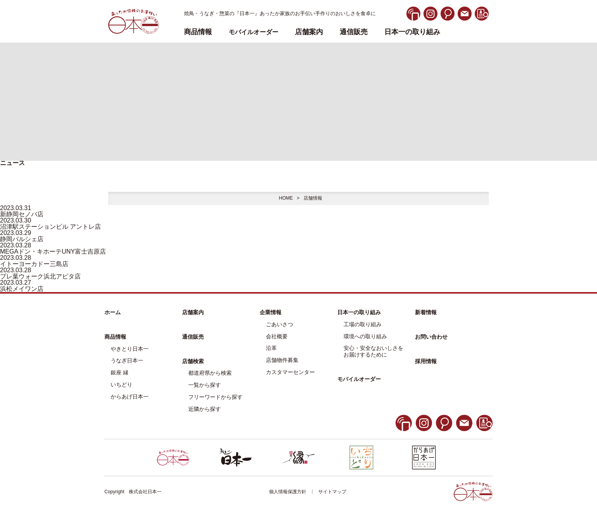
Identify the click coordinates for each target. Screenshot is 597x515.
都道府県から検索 (210, 373)
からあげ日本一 (130, 396)
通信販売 (354, 32)
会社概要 (277, 336)
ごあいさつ (279, 324)
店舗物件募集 (282, 360)
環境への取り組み (365, 336)
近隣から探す (204, 409)
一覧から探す (204, 385)
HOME (286, 198)
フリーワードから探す (215, 397)
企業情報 (270, 312)
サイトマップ (332, 491)
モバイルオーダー (359, 379)
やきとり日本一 (130, 349)
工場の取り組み (363, 324)
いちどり (121, 384)
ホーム (112, 312)
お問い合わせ (431, 337)
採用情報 (426, 361)
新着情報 (426, 312)
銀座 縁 (119, 372)
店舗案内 (309, 32)
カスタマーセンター (290, 372)
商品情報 (115, 337)
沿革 (271, 348)
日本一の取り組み (412, 32)
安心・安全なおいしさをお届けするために (373, 351)
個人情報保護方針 (287, 491)
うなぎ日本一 (127, 360)
